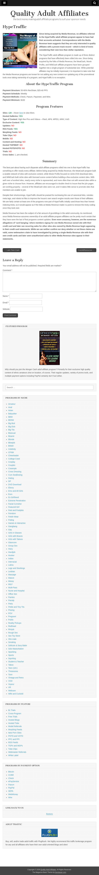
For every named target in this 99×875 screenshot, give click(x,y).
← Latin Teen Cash (11, 250)
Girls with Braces (15, 536)
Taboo (10, 665)
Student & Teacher (16, 661)
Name (6, 296)
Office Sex (12, 594)
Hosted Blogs (14, 720)
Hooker (11, 555)
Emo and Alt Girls (15, 491)
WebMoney (13, 794)
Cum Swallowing (15, 475)
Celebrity (12, 449)
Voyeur (11, 684)
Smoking (12, 642)
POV (10, 613)
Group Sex (12, 546)
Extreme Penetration (17, 501)
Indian (10, 558)
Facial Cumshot (14, 504)
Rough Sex (13, 633)
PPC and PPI (14, 739)
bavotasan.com (60, 872)
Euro (10, 494)
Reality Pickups (14, 623)
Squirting (12, 658)
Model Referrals (15, 726)
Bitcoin (11, 772)
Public (10, 620)
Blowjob (11, 443)
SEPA (10, 791)
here (21, 113)
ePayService (13, 781)
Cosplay (11, 462)
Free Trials (12, 717)
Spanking (12, 652)
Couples (11, 465)
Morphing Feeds (15, 729)
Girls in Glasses (15, 533)
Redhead (12, 626)
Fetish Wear (13, 517)
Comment (7, 270)
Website (6, 309)
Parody (11, 600)
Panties (11, 597)
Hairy (10, 549)
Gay (10, 530)
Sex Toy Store (14, 636)
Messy (11, 581)
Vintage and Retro (16, 678)
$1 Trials (11, 710)
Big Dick (11, 427)
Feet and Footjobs (16, 510)
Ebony (11, 488)
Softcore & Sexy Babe (17, 645)
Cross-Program (14, 713)
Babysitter (12, 414)
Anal (10, 407)
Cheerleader (13, 455)
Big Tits (11, 430)
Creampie (12, 468)
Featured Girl (13, 507)
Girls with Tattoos (15, 539)
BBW (10, 417)
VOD (10, 681)
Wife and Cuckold (15, 694)
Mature (11, 578)
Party (10, 604)
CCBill (11, 775)
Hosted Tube (13, 723)
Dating (11, 478)
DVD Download (14, 484)
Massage (12, 575)
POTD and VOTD (15, 736)
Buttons (49, 814)
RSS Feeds (13, 742)
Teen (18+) (12, 668)
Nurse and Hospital (16, 591)
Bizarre (11, 436)
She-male (12, 639)
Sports (11, 655)
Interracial (12, 562)
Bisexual (11, 433)
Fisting (11, 520)
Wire (10, 797)
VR (9, 687)
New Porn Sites (14, 733)
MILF (10, 584)
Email (6, 302)
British (11, 446)
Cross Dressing (14, 471)
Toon (10, 674)
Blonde (11, 439)
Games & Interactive (17, 523)
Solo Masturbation (16, 649)
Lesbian (11, 571)
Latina (10, 565)
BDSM (11, 420)
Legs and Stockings (16, 568)
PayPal (11, 788)
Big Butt (11, 423)
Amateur (11, 404)
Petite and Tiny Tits (16, 607)
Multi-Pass (12, 587)
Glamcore (12, 542)
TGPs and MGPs (15, 746)
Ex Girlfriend (13, 497)
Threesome (13, 671)
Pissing (11, 610)
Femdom (12, 513)
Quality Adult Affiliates (49, 13)
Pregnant (12, 616)
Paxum (11, 785)
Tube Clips (12, 749)
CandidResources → (86, 250)
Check (11, 778)
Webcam (12, 691)
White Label (13, 755)
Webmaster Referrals (17, 752)
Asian (10, 410)
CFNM (11, 452)
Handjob (11, 552)
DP (9, 481)
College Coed (14, 459)
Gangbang (12, 526)
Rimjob (11, 629)
